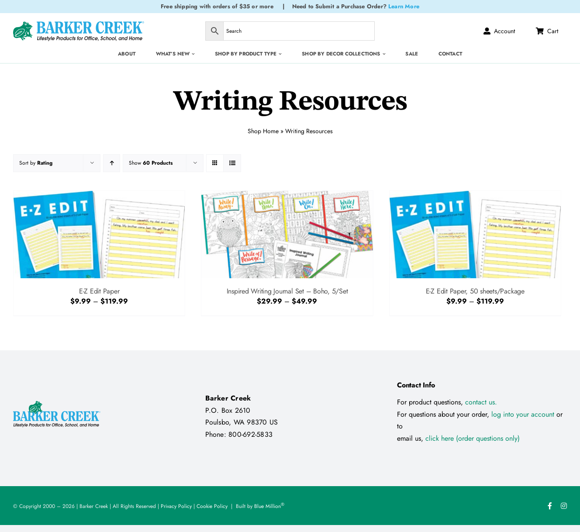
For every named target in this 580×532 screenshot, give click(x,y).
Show (151, 163)
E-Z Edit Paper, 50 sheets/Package (475, 291)
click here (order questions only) (472, 438)
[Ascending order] (111, 163)
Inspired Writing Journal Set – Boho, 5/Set (287, 291)
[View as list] (232, 163)
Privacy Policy (176, 506)
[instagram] (564, 505)
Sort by (35, 163)
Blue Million (269, 506)
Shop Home (263, 130)
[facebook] (550, 505)
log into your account (523, 414)
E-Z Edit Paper (99, 291)
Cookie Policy (212, 506)
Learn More (403, 6)
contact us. (481, 402)
